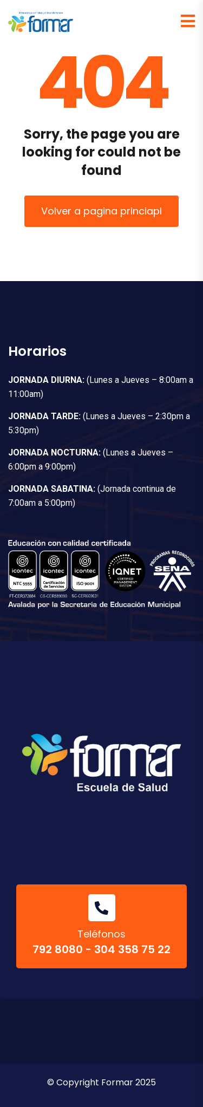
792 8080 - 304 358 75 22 (101, 949)
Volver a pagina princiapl (101, 211)
